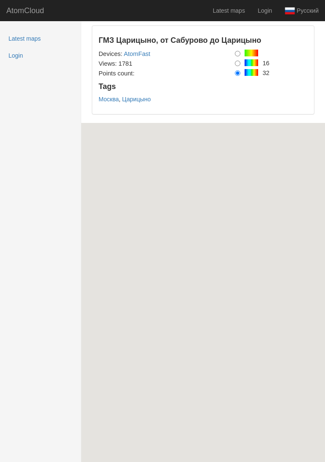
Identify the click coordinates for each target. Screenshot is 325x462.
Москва (109, 99)
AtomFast (137, 53)
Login (265, 10)
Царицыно (136, 99)
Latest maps (229, 10)
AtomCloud (25, 10)
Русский (302, 11)
